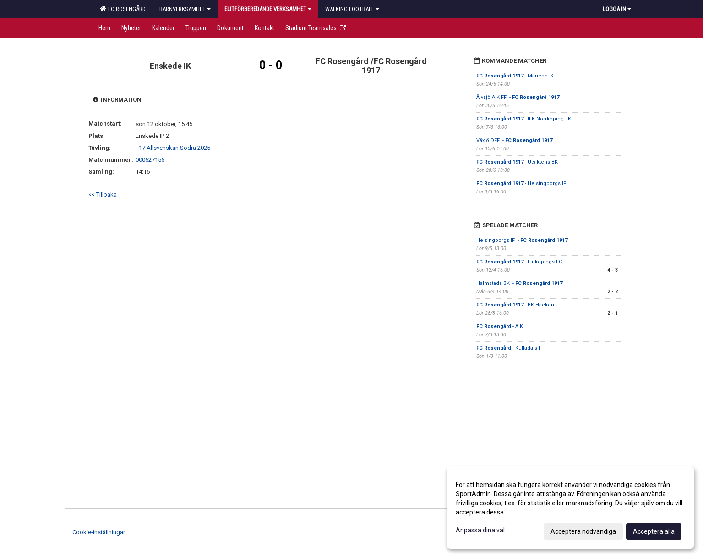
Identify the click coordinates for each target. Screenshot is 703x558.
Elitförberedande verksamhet (267, 8)
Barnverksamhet (185, 8)
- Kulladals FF (510, 348)
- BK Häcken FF (518, 305)
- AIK (499, 326)
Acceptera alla (654, 531)
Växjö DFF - (514, 140)
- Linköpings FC (519, 262)
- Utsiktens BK (517, 162)
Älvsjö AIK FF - (517, 97)
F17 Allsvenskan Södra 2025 (173, 147)
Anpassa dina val (480, 530)
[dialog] (570, 507)
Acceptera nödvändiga (583, 531)
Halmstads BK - (519, 283)
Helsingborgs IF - (521, 240)
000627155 (150, 159)
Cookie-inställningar (98, 532)
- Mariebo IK (515, 76)
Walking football (352, 8)
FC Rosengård (123, 8)
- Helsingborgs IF (521, 183)
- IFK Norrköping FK (524, 119)
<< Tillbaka (102, 194)
